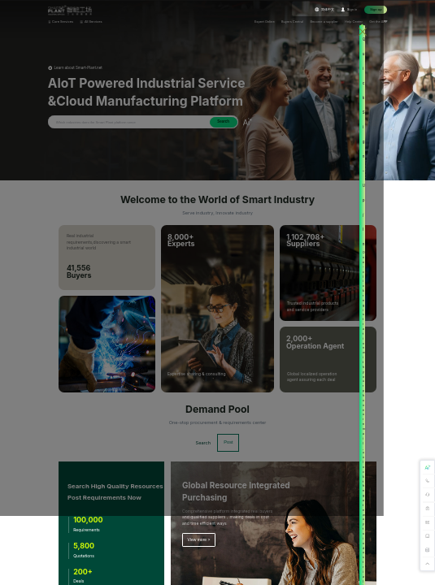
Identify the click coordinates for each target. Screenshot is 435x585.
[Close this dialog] (405, 31)
